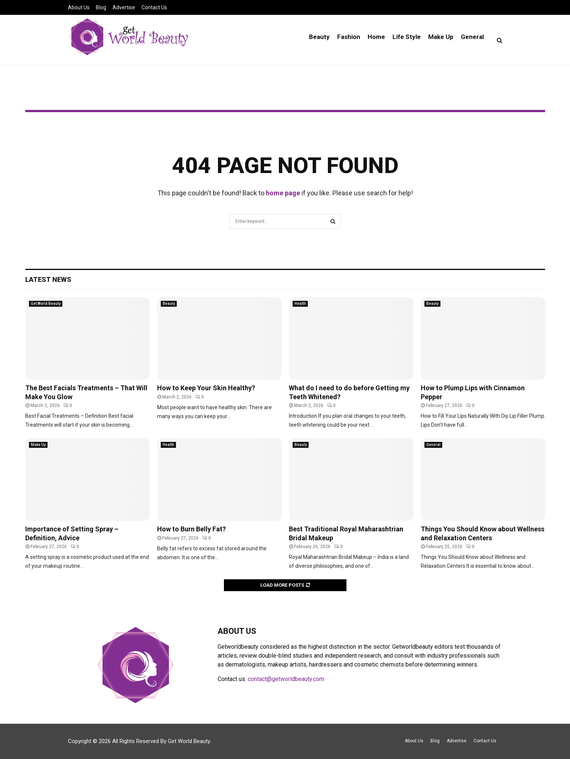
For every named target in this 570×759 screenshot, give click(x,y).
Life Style (407, 36)
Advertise (124, 7)
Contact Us (154, 7)
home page (283, 193)
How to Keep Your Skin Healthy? (206, 388)
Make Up (440, 36)
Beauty (319, 36)
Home (376, 36)
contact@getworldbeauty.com (286, 679)
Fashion (348, 36)
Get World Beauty (46, 304)
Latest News (48, 279)
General (472, 36)
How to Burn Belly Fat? (191, 529)
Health (300, 304)
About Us (78, 7)
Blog (101, 7)
